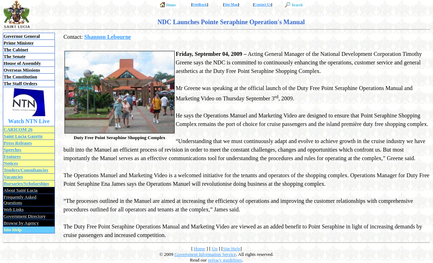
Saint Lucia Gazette (23, 136)
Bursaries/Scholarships (26, 183)
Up (214, 248)
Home (199, 248)
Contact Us (262, 4)
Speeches (12, 149)
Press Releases (18, 143)
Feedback (199, 4)
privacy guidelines (225, 260)
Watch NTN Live (29, 121)
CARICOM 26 (18, 129)
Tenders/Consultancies (26, 170)
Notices (11, 163)
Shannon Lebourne (107, 37)
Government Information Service (205, 254)
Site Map (231, 4)
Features (12, 156)
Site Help (231, 248)
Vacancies (13, 176)
